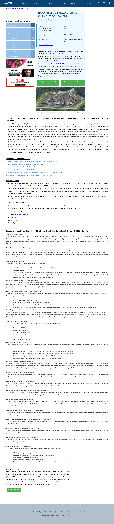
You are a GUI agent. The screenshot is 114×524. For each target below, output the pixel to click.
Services (70, 512)
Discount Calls (61, 3)
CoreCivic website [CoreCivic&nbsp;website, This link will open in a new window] (18, 214)
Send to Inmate (87, 3)
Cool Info (63, 512)
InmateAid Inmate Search (36, 189)
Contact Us (83, 512)
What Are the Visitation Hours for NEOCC (21, 170)
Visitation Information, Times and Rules (73, 83)
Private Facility (23, 8)
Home (8, 8)
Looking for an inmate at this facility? (48, 83)
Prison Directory (39, 3)
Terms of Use (45, 515)
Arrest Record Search (69, 196)
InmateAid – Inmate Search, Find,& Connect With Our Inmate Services (30, 175)
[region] (20, 14)
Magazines (74, 3)
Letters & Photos (31, 512)
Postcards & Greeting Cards (51, 512)
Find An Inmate (24, 3)
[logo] (8, 6)
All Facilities (14, 8)
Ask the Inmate (20, 512)
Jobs (76, 512)
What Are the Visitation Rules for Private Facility (23, 167)
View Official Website (46, 45)
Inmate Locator (12, 181)
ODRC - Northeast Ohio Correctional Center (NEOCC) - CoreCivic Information (32, 161)
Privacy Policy (55, 515)
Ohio (30, 8)
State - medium (59, 61)
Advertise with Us (66, 515)
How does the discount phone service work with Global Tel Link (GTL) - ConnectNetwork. (36, 173)
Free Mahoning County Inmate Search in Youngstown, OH (26, 164)
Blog (50, 3)
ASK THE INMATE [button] (14, 490)
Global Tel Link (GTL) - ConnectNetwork (64, 64)
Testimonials (92, 512)
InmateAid (47, 118)
